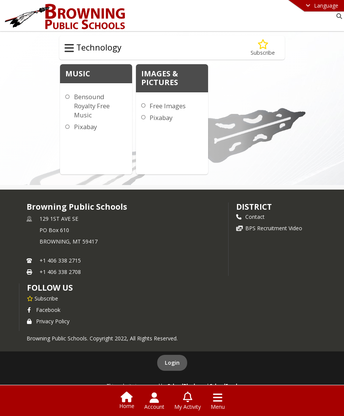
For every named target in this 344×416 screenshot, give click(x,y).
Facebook (43, 309)
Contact (250, 216)
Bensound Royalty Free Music (92, 105)
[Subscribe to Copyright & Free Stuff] (262, 47)
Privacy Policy (48, 321)
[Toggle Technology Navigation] (69, 48)
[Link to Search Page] (337, 16)
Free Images (168, 105)
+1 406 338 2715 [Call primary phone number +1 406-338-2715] (60, 260)
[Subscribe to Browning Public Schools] (42, 298)
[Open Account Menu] (154, 401)
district (254, 206)
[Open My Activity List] (187, 401)
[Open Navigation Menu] (218, 401)
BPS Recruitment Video (269, 228)
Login (172, 362)
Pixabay (85, 126)
